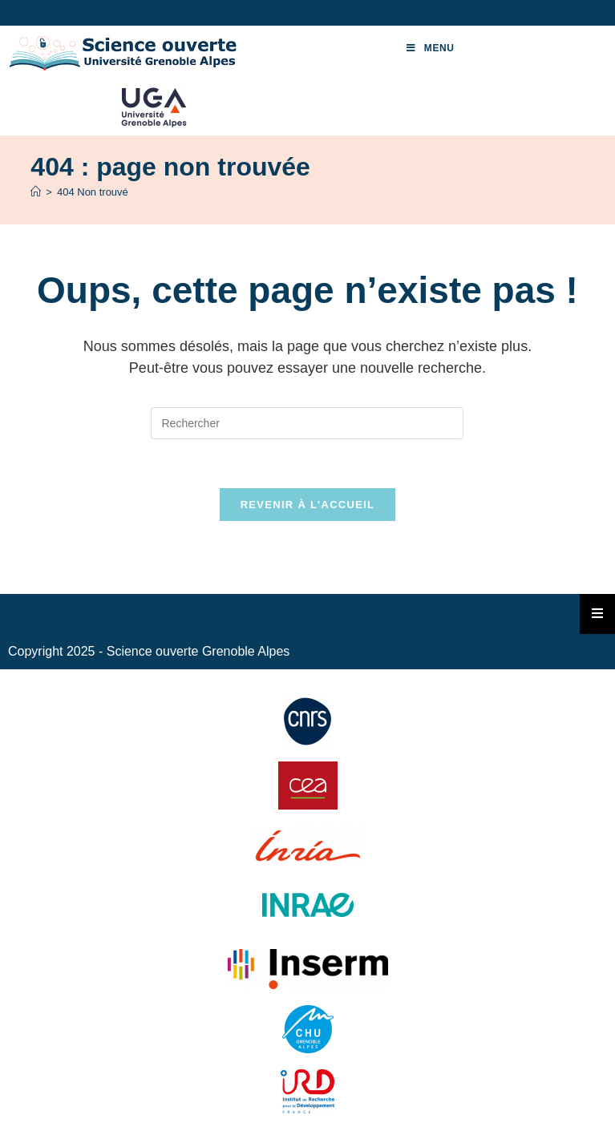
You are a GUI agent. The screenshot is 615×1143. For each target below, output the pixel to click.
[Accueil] (35, 192)
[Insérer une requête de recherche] (307, 423)
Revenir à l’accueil (308, 505)
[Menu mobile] (430, 48)
